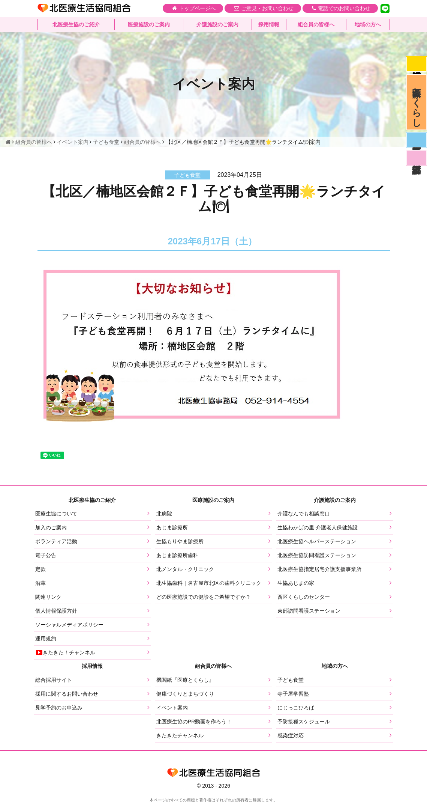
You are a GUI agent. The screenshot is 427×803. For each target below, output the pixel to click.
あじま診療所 (172, 527)
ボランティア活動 (56, 541)
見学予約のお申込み (58, 708)
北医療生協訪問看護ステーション (316, 555)
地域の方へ (368, 24)
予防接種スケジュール (303, 722)
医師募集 (416, 140)
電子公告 (45, 555)
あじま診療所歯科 (177, 555)
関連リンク (48, 597)
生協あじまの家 (295, 583)
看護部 (416, 158)
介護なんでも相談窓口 (303, 514)
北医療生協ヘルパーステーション (316, 541)
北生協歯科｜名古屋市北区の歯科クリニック (208, 583)
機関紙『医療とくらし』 (185, 680)
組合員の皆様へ (316, 24)
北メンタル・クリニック (185, 569)
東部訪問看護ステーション (308, 611)
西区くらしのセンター (303, 597)
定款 (40, 569)
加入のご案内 (51, 527)
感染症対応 (416, 64)
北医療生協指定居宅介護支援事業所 (319, 569)
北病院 (164, 514)
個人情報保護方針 (56, 611)
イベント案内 (172, 708)
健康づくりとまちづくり (185, 694)
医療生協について (56, 514)
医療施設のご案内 (149, 24)
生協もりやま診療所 (180, 541)
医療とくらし (417, 102)
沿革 (40, 583)
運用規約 (45, 639)
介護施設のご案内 (217, 24)
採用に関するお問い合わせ (66, 694)
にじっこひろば (295, 708)
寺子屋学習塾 (293, 694)
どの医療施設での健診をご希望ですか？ (203, 597)
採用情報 (268, 24)
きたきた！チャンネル (65, 652)
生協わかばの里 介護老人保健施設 (317, 527)
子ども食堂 (290, 680)
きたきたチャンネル (180, 735)
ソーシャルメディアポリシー (69, 625)
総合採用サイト (53, 680)
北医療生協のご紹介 (76, 24)
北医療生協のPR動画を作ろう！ (194, 722)
